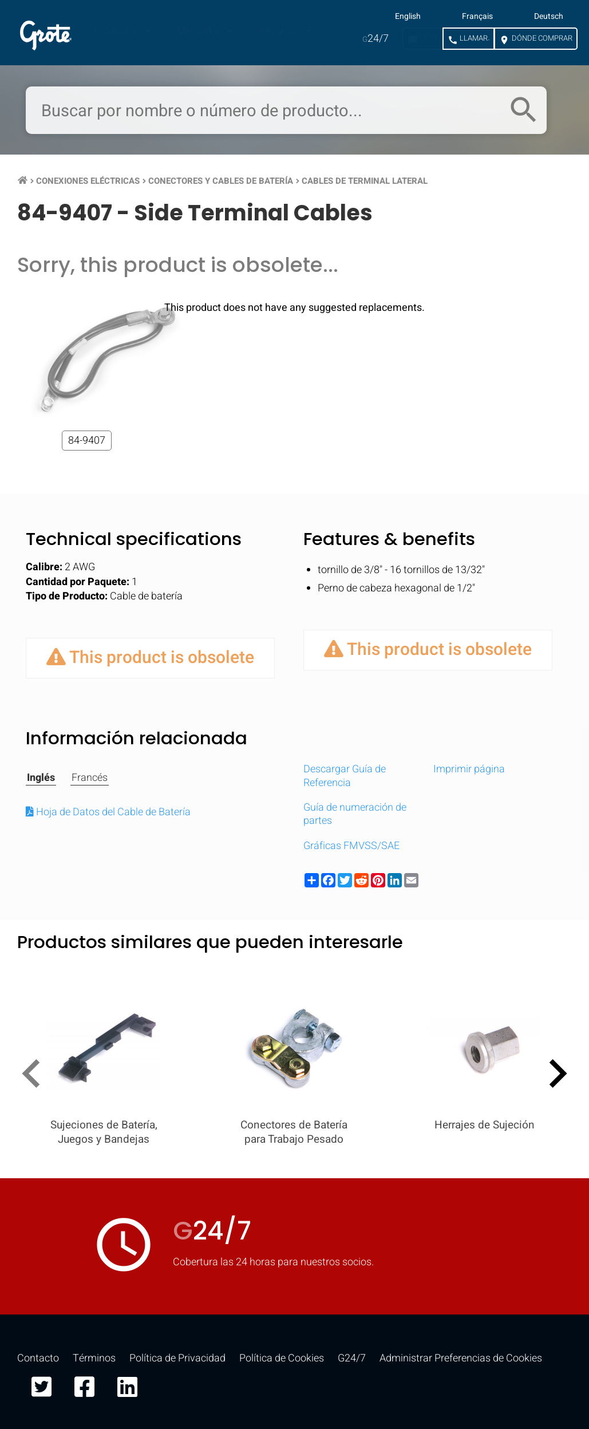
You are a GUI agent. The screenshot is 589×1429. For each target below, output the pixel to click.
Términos (94, 1358)
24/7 (375, 38)
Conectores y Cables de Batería (220, 181)
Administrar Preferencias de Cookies (461, 1358)
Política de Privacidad (177, 1358)
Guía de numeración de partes (354, 814)
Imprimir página (469, 769)
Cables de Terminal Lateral (365, 181)
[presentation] (35, 1076)
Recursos (281, 31)
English (408, 16)
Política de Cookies (281, 1358)
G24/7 (352, 1358)
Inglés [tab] (41, 778)
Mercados (200, 31)
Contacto (38, 1358)
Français (477, 16)
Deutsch (548, 16)
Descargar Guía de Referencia (344, 775)
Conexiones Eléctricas (88, 181)
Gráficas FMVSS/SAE (351, 846)
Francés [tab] (90, 778)
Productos (117, 31)
